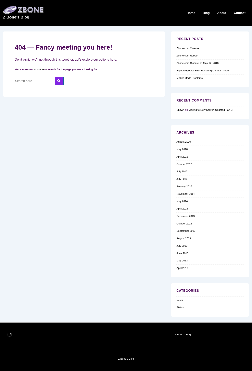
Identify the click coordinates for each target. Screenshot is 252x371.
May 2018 (182, 149)
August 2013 (183, 238)
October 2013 (184, 223)
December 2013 (185, 216)
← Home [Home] (38, 69)
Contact (240, 13)
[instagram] (9, 334)
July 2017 (181, 171)
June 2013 (182, 253)
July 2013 (181, 245)
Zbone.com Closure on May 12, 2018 (197, 63)
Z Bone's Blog (16, 17)
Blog (206, 13)
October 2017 (184, 164)
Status (180, 307)
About (221, 13)
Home (190, 13)
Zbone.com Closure (187, 48)
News (179, 300)
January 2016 (184, 186)
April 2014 (182, 208)
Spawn (180, 109)
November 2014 (185, 193)
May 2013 (182, 260)
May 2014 (182, 201)
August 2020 (183, 141)
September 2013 (185, 230)
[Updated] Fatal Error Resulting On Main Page (202, 70)
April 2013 (182, 268)
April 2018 (182, 156)
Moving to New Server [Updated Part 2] (211, 109)
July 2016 (181, 178)
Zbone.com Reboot (187, 55)
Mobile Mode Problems (189, 78)
